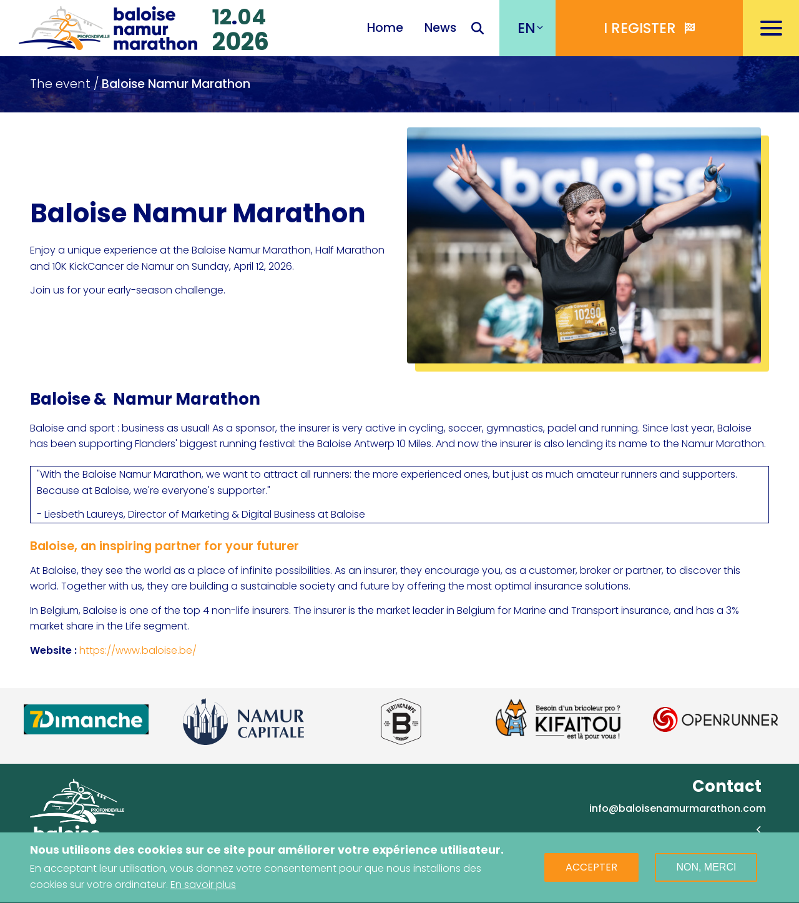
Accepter (591, 870)
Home (385, 27)
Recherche (477, 29)
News (440, 27)
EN (526, 28)
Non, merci (706, 870)
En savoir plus (203, 887)
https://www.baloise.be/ (138, 650)
